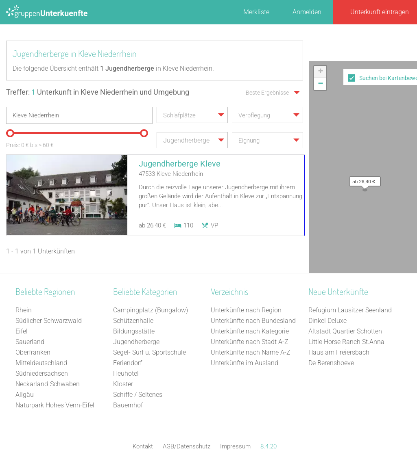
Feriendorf (127, 363)
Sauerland (29, 342)
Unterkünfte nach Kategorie (250, 331)
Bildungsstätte (134, 331)
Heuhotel (126, 373)
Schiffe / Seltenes (137, 394)
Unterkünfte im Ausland (244, 363)
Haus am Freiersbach (338, 352)
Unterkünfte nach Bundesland (253, 321)
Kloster (123, 384)
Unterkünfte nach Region (246, 310)
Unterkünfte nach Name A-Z (250, 352)
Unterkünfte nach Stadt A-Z (249, 342)
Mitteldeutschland (41, 363)
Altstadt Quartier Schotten (345, 331)
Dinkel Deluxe (327, 321)
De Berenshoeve (331, 363)
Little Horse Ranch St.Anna (346, 342)
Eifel (21, 331)
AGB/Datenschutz (186, 446)
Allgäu (24, 394)
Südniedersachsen (41, 373)
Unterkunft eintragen (379, 12)
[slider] (10, 133)
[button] (363, 179)
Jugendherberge (136, 342)
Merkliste (256, 12)
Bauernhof (128, 405)
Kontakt (143, 446)
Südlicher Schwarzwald (48, 321)
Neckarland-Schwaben (47, 384)
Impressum (235, 446)
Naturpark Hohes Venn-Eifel (54, 405)
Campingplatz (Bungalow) (150, 310)
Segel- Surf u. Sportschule (149, 352)
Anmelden (307, 12)
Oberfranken (32, 352)
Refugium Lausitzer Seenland (350, 310)
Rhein (23, 310)
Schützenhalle (133, 321)
